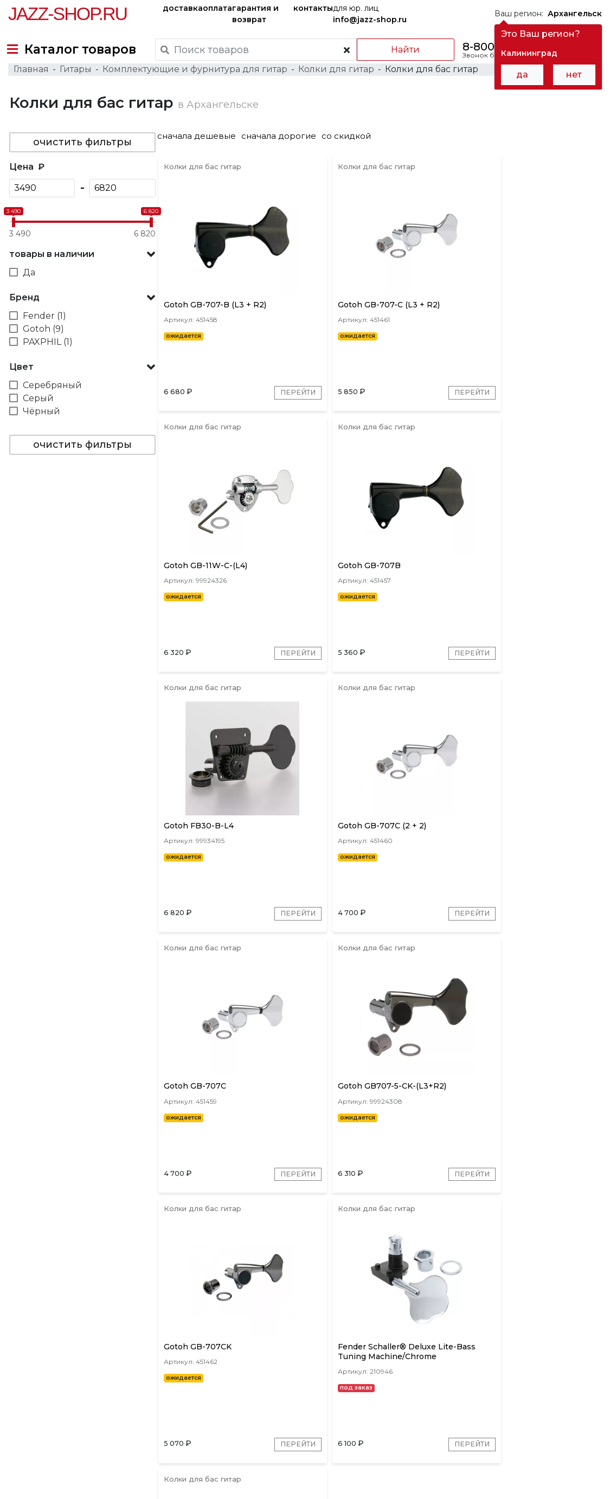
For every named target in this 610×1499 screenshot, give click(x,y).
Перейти (272, 424)
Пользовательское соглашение (69, 1471)
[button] (81, 276)
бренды (425, 1392)
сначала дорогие (283, 158)
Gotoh (233, 1323)
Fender (271, 1323)
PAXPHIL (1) (47, 364)
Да (28, 294)
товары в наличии (50, 276)
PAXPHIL (315, 1323)
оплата (217, 8)
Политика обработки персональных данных (93, 1482)
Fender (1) (43, 338)
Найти (398, 49)
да (522, 74)
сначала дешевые (201, 158)
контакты (313, 8)
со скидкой (350, 158)
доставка (183, 8)
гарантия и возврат (255, 13)
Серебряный (51, 407)
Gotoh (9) (42, 351)
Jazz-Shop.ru (67, 13)
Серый (37, 420)
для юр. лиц (370, 13)
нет (574, 74)
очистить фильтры (81, 164)
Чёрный (40, 433)
